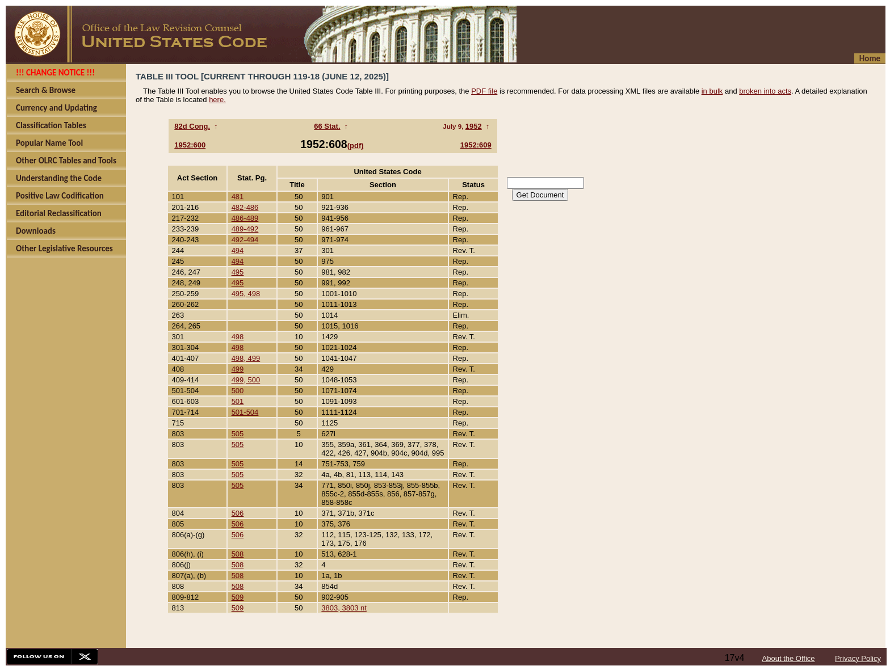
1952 (473, 126)
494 (238, 250)
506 (238, 513)
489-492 (245, 229)
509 (238, 597)
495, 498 (246, 293)
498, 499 (246, 358)
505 (238, 433)
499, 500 (246, 380)
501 (238, 401)
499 (238, 369)
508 (238, 554)
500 (238, 390)
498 (238, 336)
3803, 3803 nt (344, 608)
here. (217, 99)
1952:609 (476, 145)
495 (238, 272)
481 (238, 196)
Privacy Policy (858, 658)
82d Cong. (192, 126)
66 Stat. (327, 126)
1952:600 (189, 145)
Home (869, 58)
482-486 (245, 207)
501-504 (245, 412)
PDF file (484, 91)
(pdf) (355, 145)
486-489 (245, 218)
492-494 (245, 239)
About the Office (788, 658)
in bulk (712, 91)
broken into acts (765, 91)
